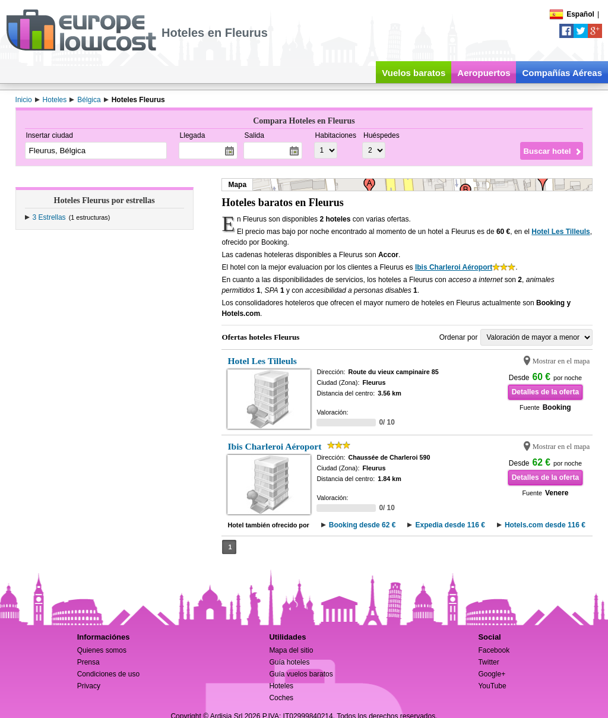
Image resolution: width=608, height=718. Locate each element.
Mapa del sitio (291, 650)
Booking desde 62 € (362, 525)
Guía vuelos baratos (300, 674)
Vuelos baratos (413, 73)
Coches (281, 698)
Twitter (488, 662)
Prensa (88, 662)
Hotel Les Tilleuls (560, 231)
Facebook (493, 650)
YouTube (492, 686)
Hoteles (281, 686)
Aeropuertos (483, 73)
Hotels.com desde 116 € (545, 525)
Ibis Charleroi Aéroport (453, 267)
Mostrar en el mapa (561, 361)
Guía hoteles (289, 662)
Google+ (491, 674)
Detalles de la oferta (545, 392)
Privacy (88, 686)
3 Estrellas (49, 217)
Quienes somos (101, 650)
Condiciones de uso (108, 674)
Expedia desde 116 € (449, 525)
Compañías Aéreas (562, 73)
